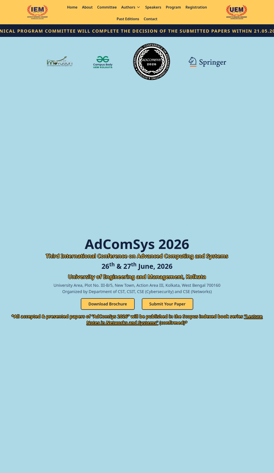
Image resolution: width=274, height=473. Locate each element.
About (87, 7)
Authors (131, 7)
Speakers (153, 7)
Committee (107, 7)
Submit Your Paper (167, 304)
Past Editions (128, 18)
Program (173, 7)
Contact (150, 18)
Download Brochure (107, 304)
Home (72, 7)
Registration (196, 7)
